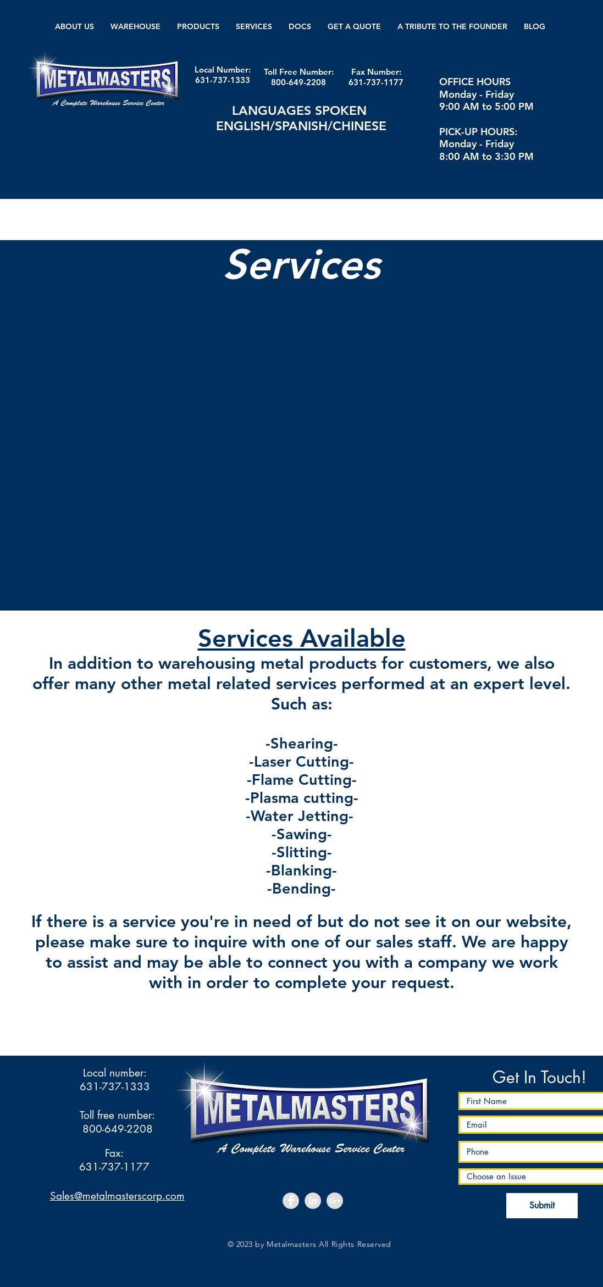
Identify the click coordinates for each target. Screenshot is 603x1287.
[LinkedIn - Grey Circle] (313, 1200)
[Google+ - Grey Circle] (335, 1200)
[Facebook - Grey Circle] (291, 1200)
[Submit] (542, 1205)
